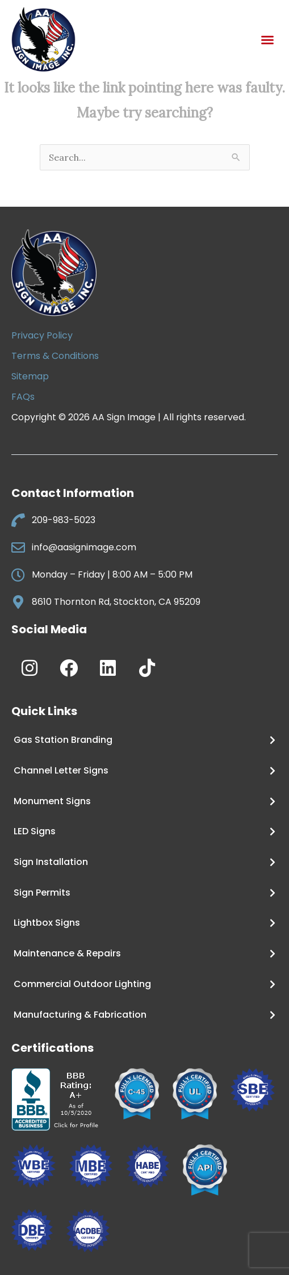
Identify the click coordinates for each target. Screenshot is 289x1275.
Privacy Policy (42, 335)
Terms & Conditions (55, 355)
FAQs (23, 396)
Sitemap (30, 376)
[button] (267, 40)
